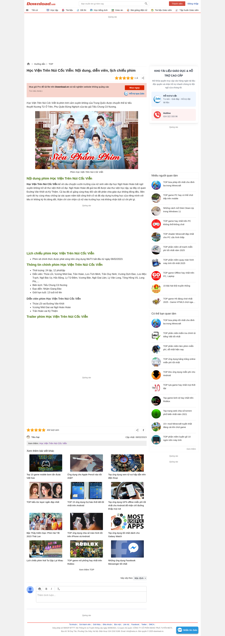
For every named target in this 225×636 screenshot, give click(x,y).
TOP (51, 64)
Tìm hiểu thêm (35, 91)
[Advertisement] (87, 228)
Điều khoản (107, 624)
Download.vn (28, 64)
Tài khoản (73, 624)
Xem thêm (191, 449)
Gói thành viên (85, 624)
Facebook (135, 624)
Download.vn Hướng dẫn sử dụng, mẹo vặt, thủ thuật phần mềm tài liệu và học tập (41, 3)
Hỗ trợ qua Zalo (136, 93)
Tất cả (35, 10)
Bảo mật (117, 624)
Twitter (144, 624)
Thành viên (177, 3)
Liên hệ (126, 624)
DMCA (151, 624)
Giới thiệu (96, 624)
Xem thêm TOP (86, 569)
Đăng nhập (193, 3)
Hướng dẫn (39, 64)
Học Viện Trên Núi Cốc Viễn (53, 443)
